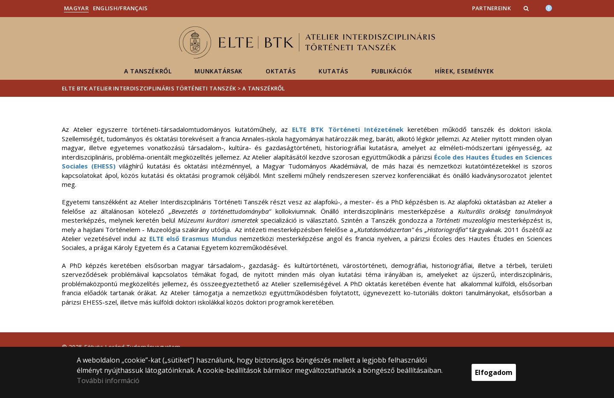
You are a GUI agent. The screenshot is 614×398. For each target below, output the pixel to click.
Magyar (76, 8)
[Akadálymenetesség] (548, 7)
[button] (527, 8)
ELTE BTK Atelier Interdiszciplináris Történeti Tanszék (149, 88)
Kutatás (333, 71)
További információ (108, 380)
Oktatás (280, 71)
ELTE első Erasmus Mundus (193, 238)
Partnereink (491, 8)
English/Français (120, 8)
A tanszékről (147, 71)
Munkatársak (218, 71)
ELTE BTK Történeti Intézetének (347, 129)
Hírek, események (464, 71)
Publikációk (391, 71)
